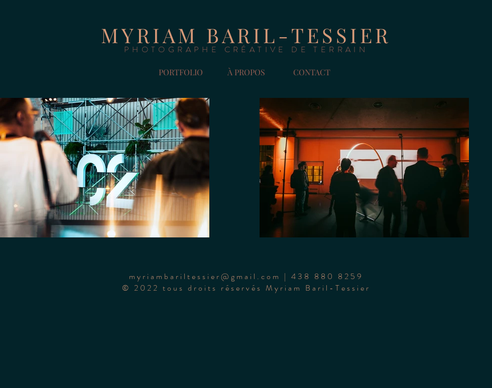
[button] (311, 72)
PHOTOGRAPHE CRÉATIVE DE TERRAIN (246, 49)
